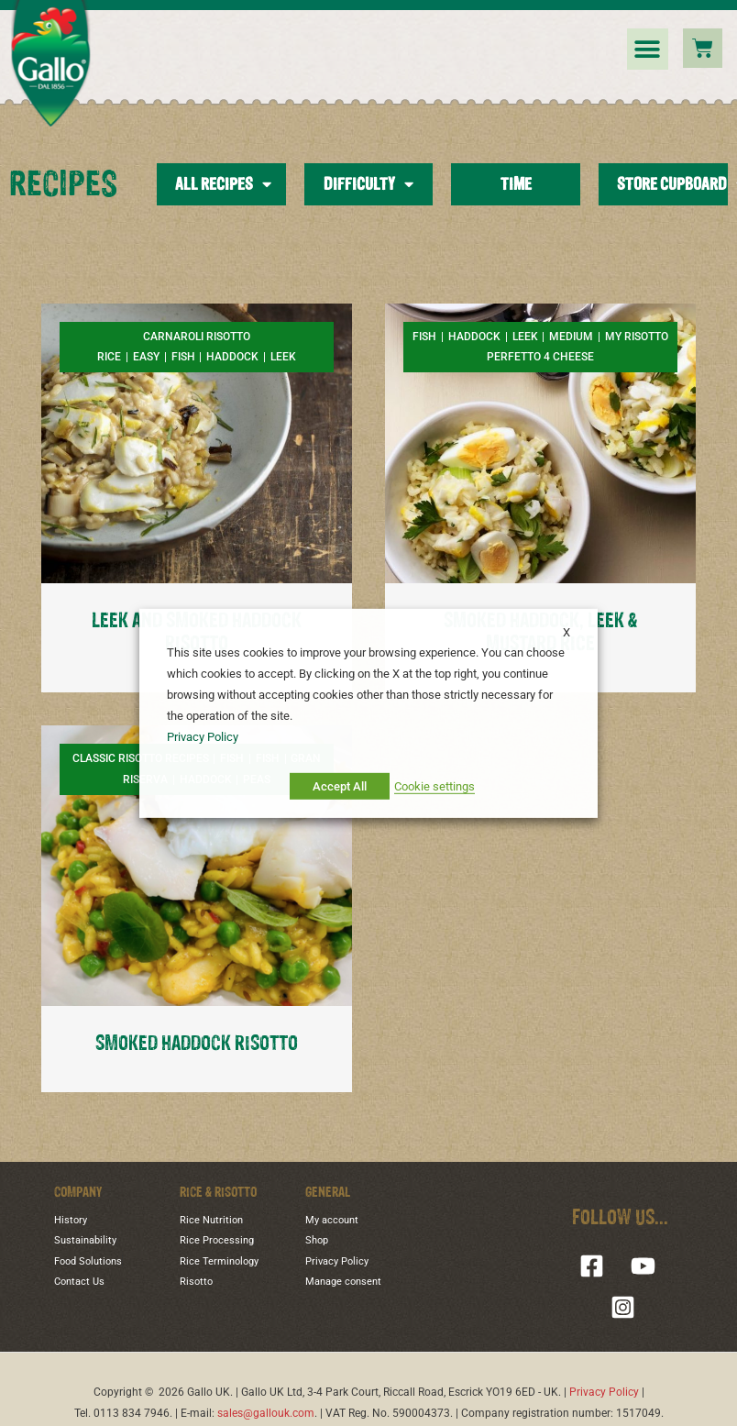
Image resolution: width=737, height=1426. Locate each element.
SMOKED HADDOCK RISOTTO (196, 1044)
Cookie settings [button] (434, 786)
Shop (316, 1240)
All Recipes (223, 184)
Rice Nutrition (211, 1220)
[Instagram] (623, 1307)
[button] (647, 49)
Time (516, 184)
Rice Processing (217, 1240)
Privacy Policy (336, 1261)
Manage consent (343, 1282)
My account (331, 1220)
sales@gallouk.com (265, 1413)
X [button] (566, 631)
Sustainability (85, 1240)
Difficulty (368, 184)
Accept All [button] (340, 786)
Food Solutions (88, 1261)
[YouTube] (643, 1266)
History (70, 1220)
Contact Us (79, 1282)
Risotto (196, 1282)
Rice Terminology (219, 1261)
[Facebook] (591, 1266)
